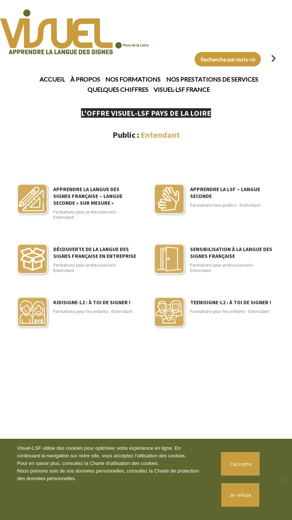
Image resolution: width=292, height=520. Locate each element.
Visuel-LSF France (182, 89)
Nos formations (132, 79)
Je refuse (240, 495)
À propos (85, 79)
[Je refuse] (282, 479)
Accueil (52, 79)
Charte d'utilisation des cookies (124, 463)
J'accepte (240, 463)
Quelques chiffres (117, 89)
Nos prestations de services (212, 79)
